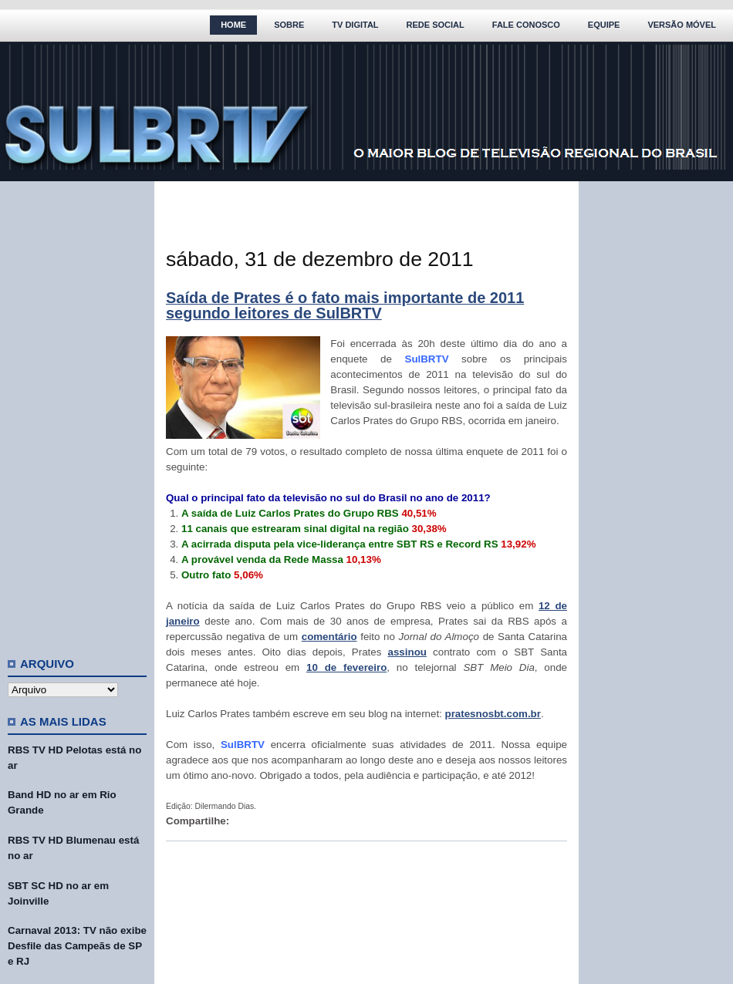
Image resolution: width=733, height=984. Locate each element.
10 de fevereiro (346, 667)
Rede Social (435, 24)
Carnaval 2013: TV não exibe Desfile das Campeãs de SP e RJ (77, 946)
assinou (407, 652)
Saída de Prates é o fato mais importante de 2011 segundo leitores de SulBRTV (345, 305)
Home (233, 24)
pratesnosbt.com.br (493, 713)
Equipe (604, 24)
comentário (329, 636)
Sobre (289, 24)
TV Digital (355, 24)
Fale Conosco (526, 24)
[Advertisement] (77, 412)
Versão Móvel (681, 24)
